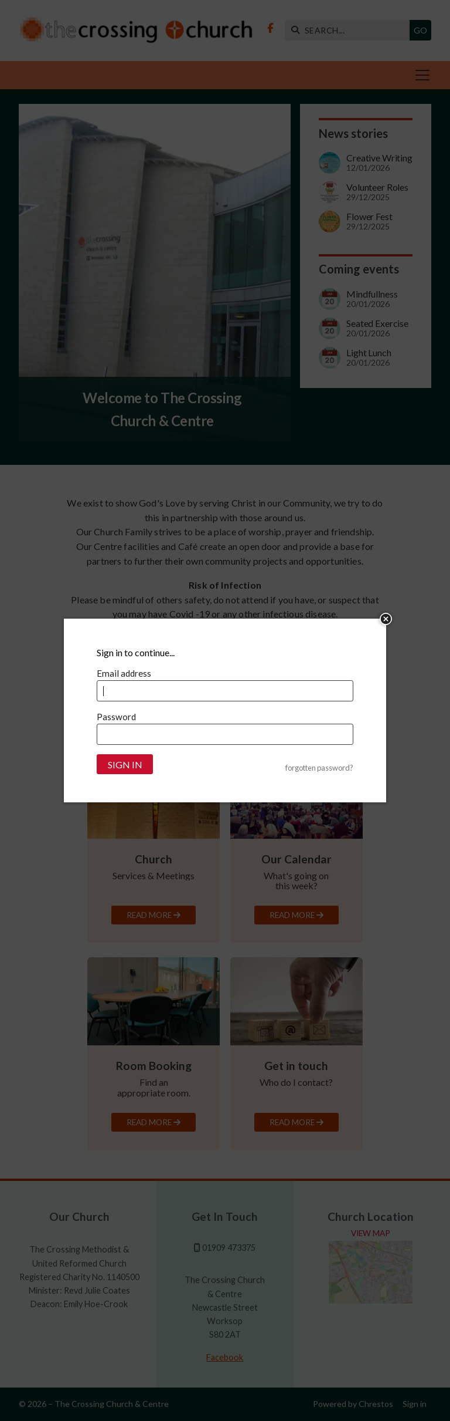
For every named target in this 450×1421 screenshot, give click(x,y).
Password (116, 716)
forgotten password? (319, 768)
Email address (124, 673)
